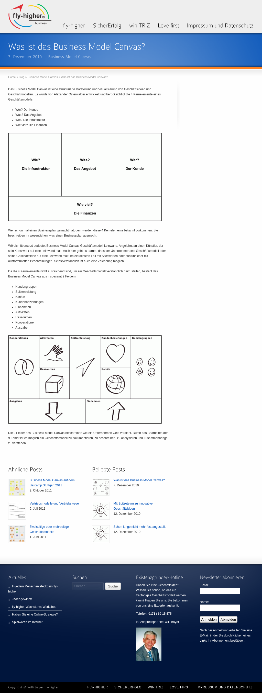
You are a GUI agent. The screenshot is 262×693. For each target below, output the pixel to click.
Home (12, 77)
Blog (22, 77)
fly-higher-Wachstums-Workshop (34, 607)
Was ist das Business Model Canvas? (139, 480)
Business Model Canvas (43, 77)
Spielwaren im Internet (27, 622)
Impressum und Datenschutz (224, 687)
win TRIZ (155, 687)
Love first (180, 687)
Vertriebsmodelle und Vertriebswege (54, 503)
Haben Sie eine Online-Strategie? (35, 614)
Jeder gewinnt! (22, 599)
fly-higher (98, 687)
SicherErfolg (128, 687)
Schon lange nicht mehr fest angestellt (140, 527)
